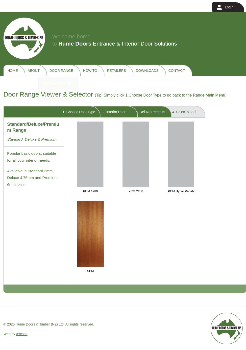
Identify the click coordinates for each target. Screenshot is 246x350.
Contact (176, 71)
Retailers (116, 71)
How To (90, 71)
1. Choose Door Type (78, 112)
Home (12, 71)
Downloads (147, 71)
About (34, 71)
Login (229, 7)
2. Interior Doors (114, 112)
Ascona (21, 334)
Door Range (61, 71)
